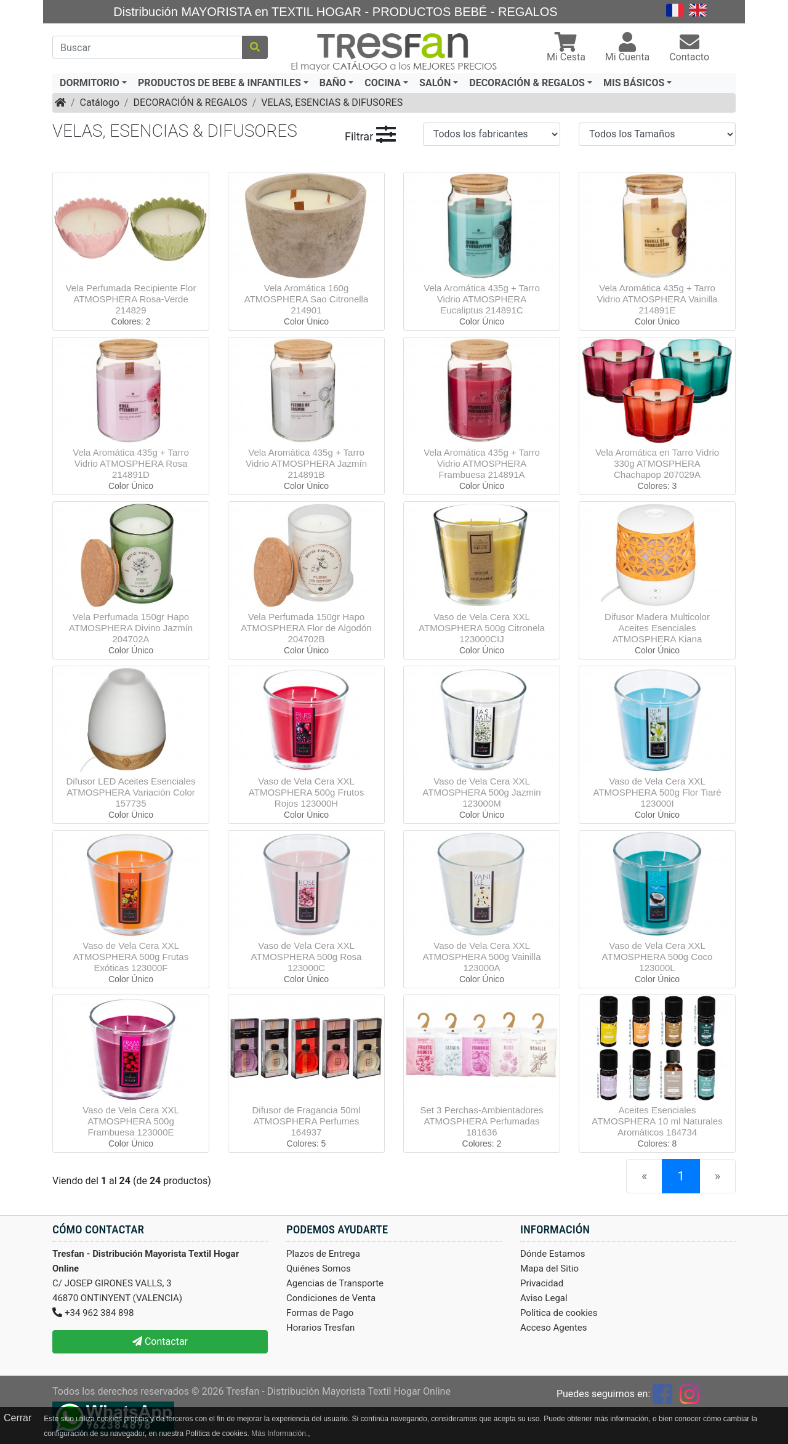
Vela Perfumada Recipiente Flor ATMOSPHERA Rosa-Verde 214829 (131, 299)
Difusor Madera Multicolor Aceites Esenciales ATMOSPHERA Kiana (657, 627)
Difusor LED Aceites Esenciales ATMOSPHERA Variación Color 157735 (130, 792)
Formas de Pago (319, 1312)
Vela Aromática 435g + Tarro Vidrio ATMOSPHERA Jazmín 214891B (306, 463)
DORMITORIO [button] (89, 83)
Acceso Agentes (553, 1327)
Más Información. (279, 1433)
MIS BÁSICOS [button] (633, 83)
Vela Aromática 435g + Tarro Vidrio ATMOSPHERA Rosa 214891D (131, 463)
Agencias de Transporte (335, 1283)
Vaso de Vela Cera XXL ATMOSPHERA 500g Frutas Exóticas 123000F (130, 956)
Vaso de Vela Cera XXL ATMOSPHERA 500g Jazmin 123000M (481, 792)
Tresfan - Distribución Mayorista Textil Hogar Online (338, 1391)
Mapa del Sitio (549, 1268)
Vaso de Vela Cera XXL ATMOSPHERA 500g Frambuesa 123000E (130, 1121)
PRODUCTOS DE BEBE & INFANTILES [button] (219, 83)
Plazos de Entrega (323, 1253)
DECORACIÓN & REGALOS (190, 102)
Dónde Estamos (552, 1253)
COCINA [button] (382, 83)
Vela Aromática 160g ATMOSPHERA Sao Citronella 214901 (306, 299)
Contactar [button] (160, 1341)
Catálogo (99, 102)
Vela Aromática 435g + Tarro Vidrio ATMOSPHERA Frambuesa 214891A (482, 463)
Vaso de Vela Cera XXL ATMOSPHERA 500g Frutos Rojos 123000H (306, 792)
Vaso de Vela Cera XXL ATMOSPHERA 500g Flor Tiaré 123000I (657, 792)
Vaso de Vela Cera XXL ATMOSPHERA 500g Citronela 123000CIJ (482, 627)
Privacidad (541, 1283)
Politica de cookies (559, 1312)
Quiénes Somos (318, 1268)
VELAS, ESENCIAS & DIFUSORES (332, 102)
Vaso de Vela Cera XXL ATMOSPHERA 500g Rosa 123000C (306, 956)
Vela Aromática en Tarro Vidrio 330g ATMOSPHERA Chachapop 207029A (657, 463)
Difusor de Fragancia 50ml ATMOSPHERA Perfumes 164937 (306, 1121)
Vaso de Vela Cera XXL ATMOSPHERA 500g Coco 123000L (657, 956)
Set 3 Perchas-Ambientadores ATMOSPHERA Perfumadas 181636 (481, 1121)
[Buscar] (147, 47)
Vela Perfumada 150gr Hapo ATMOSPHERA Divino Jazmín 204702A (131, 627)
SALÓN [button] (435, 83)
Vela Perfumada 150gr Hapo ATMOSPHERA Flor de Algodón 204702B (306, 627)
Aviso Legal (544, 1298)
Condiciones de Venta (331, 1298)
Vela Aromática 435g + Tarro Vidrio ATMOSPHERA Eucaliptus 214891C (482, 299)
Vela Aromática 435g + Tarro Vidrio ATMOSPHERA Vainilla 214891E (657, 299)
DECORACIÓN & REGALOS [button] (527, 83)
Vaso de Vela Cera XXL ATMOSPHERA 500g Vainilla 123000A (481, 956)
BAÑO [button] (333, 83)
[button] (566, 48)
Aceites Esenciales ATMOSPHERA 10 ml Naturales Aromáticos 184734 (657, 1121)
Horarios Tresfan (320, 1327)
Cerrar (17, 1418)
